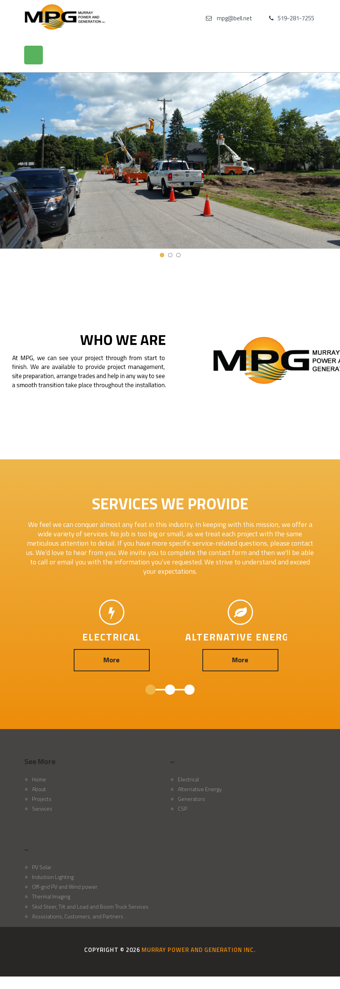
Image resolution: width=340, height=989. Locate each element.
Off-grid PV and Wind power (64, 886)
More (111, 660)
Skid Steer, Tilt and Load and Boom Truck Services (90, 906)
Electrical (188, 779)
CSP (182, 808)
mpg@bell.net (234, 18)
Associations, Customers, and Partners (77, 916)
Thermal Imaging (51, 896)
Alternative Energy (200, 789)
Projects (41, 799)
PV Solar (41, 867)
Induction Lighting (53, 877)
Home (39, 779)
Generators (191, 799)
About (39, 789)
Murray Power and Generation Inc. (199, 949)
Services (42, 808)
